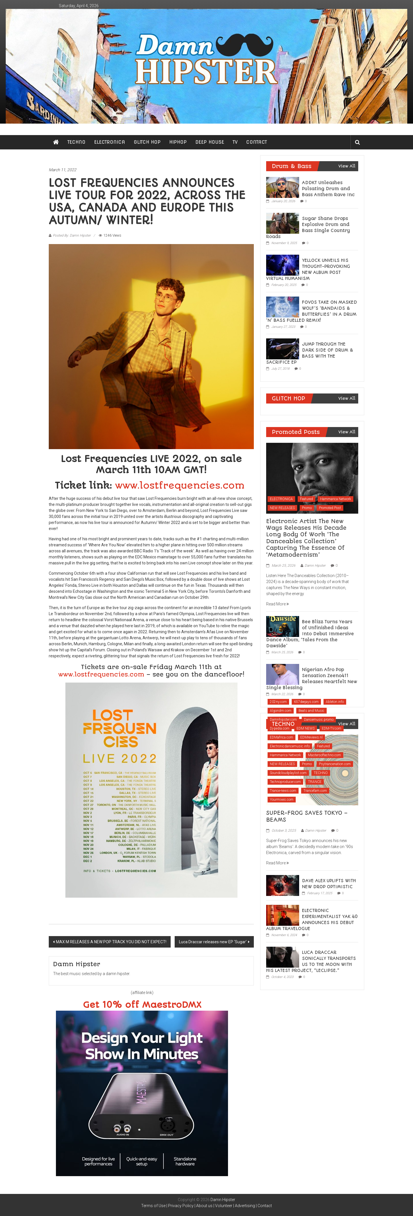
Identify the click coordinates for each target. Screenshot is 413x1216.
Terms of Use (153, 1205)
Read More (277, 604)
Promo (307, 508)
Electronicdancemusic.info (290, 746)
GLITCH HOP (147, 142)
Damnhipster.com (283, 720)
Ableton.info (335, 702)
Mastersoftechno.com (324, 755)
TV (235, 142)
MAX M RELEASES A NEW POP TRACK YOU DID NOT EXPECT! (111, 942)
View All (346, 166)
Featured (306, 499)
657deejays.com (306, 702)
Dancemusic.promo (319, 720)
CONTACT (256, 142)
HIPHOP (178, 142)
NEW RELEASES (282, 508)
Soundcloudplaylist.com (288, 773)
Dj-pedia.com (279, 728)
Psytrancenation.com (335, 764)
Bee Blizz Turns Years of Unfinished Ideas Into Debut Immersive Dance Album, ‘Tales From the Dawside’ (310, 633)
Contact (265, 1205)
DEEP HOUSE (209, 142)
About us (204, 1205)
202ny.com (278, 702)
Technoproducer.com (285, 782)
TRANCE (315, 782)
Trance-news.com (283, 791)
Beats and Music (311, 711)
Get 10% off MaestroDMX (142, 1005)
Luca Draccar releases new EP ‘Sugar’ (213, 942)
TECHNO (76, 142)
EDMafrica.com (281, 737)
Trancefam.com (315, 791)
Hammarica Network (335, 499)
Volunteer (223, 1205)
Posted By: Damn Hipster (72, 235)
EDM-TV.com (331, 728)
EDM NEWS (306, 728)
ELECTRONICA (109, 142)
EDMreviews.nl (311, 737)
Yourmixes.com (281, 800)
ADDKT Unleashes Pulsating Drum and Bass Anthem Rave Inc (328, 188)
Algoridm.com (280, 711)
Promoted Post (330, 508)
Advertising (245, 1205)
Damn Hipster (315, 566)
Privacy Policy (181, 1205)
